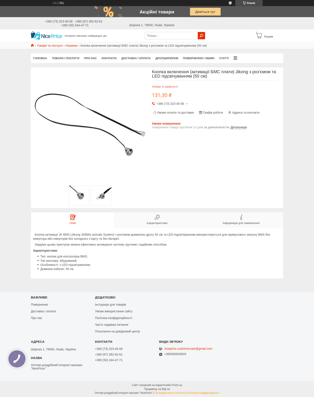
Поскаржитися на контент (170, 392)
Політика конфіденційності (113, 318)
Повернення (39, 304)
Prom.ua (177, 385)
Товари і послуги (65, 58)
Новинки (71, 45)
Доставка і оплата (136, 58)
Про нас (90, 58)
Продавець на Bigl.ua (157, 389)
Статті (224, 58)
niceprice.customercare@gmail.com (188, 348)
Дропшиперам (166, 58)
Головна (40, 58)
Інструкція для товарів (110, 304)
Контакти (109, 58)
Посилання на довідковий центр (117, 331)
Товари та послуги (49, 45)
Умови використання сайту (113, 311)
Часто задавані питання (111, 324)
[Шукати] (201, 35)
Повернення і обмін (199, 58)
